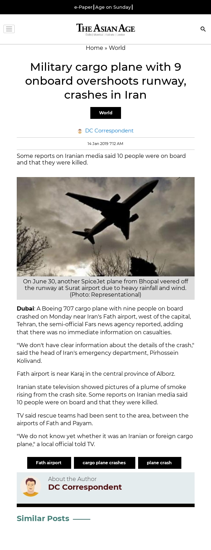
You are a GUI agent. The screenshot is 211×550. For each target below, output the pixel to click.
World (105, 112)
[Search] (203, 29)
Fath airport (49, 462)
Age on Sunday (113, 7)
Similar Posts (43, 518)
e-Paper (83, 7)
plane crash (160, 462)
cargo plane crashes (105, 462)
